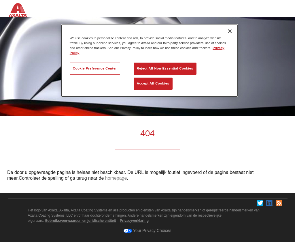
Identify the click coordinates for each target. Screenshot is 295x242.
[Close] (230, 31)
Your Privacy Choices (147, 230)
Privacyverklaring (134, 221)
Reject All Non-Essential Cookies (165, 68)
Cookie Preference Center (95, 68)
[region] (149, 60)
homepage (116, 178)
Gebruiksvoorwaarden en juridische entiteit (80, 221)
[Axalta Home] (21, 14)
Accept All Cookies (153, 83)
